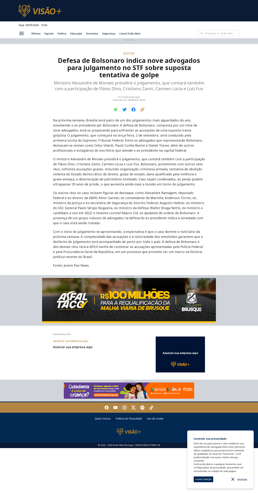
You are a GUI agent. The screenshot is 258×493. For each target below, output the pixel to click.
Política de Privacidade (129, 463)
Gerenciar (242, 479)
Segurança (108, 33)
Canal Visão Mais (129, 33)
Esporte (49, 33)
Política (62, 33)
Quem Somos (103, 463)
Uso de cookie (155, 463)
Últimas (35, 33)
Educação (76, 33)
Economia (92, 33)
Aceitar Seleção (203, 479)
